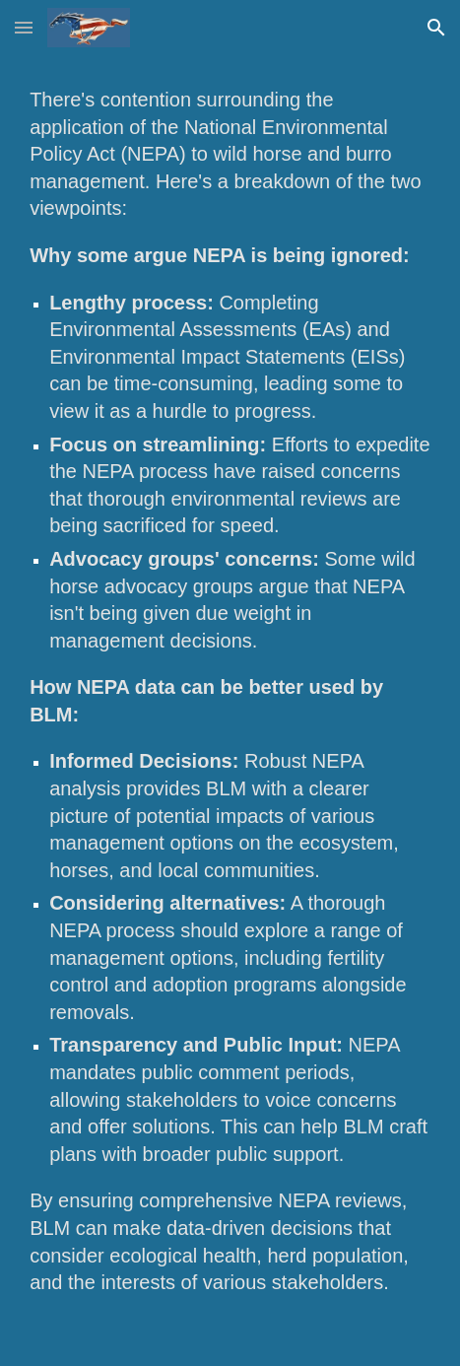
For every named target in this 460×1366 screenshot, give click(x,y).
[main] (230, 710)
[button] (23, 27)
